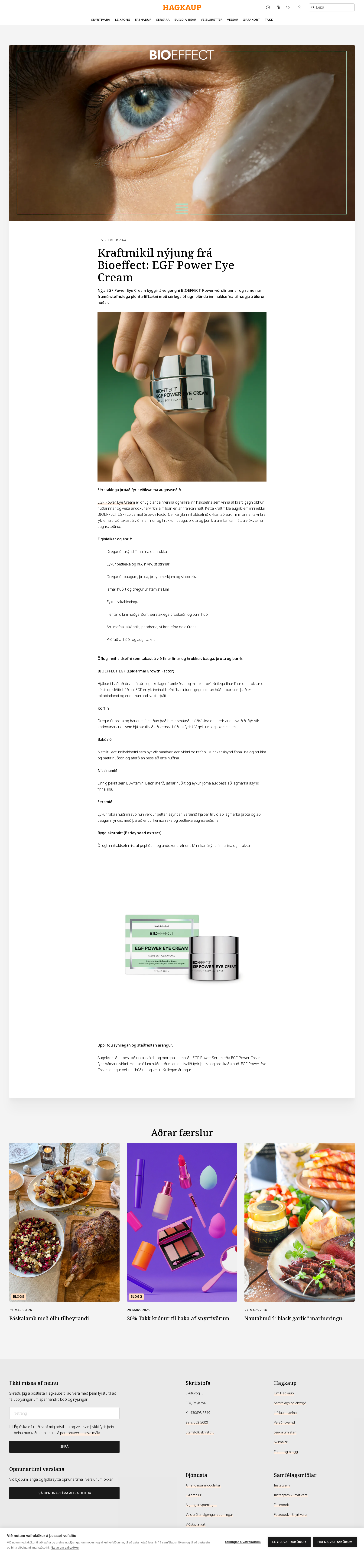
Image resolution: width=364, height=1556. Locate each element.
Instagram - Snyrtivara (291, 1495)
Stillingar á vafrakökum (243, 1542)
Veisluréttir (211, 19)
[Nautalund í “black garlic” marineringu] (299, 1222)
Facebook (281, 1505)
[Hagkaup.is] (182, 7)
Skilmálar (280, 1442)
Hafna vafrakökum (335, 1542)
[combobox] (332, 7)
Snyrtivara (100, 19)
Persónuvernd (284, 1422)
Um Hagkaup (284, 1393)
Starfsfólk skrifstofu (200, 1432)
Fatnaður (143, 19)
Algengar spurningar (201, 1505)
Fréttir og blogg (286, 1452)
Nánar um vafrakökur (65, 1547)
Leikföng (122, 19)
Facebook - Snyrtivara (290, 1514)
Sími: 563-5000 (197, 1422)
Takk (269, 19)
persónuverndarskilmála (80, 1433)
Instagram (282, 1485)
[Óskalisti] (289, 7)
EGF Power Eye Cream (116, 502)
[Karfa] (278, 7)
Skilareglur (193, 1495)
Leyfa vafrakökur (289, 1542)
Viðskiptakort (195, 1524)
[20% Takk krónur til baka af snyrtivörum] (182, 1222)
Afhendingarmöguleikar (203, 1485)
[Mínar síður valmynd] (300, 7)
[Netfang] (64, 1413)
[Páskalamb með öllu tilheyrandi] (64, 1222)
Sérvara (163, 19)
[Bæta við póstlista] (64, 1447)
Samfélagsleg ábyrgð (290, 1403)
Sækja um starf (285, 1432)
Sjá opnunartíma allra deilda (64, 1493)
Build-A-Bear (185, 19)
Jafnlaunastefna (285, 1412)
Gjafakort (251, 19)
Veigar (232, 19)
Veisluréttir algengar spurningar (209, 1514)
